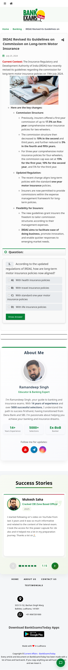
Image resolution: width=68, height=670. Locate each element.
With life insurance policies (27, 307)
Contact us (48, 579)
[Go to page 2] (23, 566)
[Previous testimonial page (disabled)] (13, 566)
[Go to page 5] (32, 566)
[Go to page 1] (20, 566)
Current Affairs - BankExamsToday (39, 653)
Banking (17, 28)
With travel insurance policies (28, 287)
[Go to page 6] (35, 566)
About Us (30, 579)
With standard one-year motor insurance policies (28, 297)
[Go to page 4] (29, 566)
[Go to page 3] (26, 566)
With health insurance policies (29, 280)
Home (5, 28)
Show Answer (15, 316)
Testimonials (34, 585)
